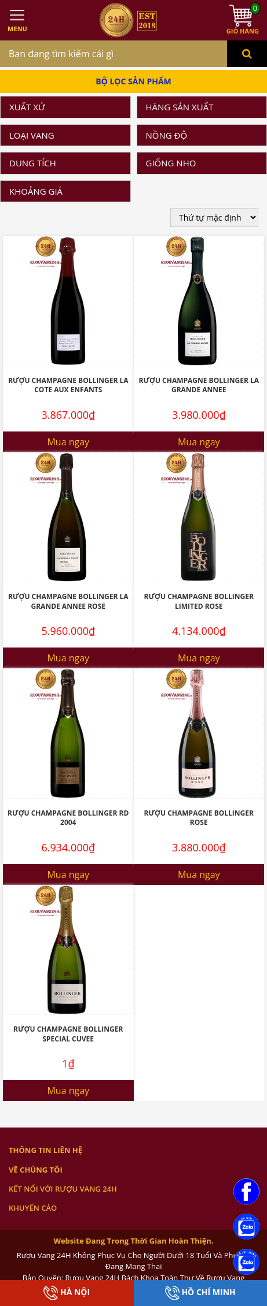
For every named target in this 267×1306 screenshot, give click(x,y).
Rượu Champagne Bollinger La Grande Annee (198, 385)
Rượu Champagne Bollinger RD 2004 (68, 818)
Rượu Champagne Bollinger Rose (199, 818)
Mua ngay (68, 442)
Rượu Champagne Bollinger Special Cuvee (68, 1034)
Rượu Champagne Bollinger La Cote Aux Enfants (68, 385)
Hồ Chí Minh (200, 1293)
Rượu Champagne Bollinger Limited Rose (199, 601)
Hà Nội (66, 1293)
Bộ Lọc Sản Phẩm (133, 81)
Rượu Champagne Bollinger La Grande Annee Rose (68, 601)
